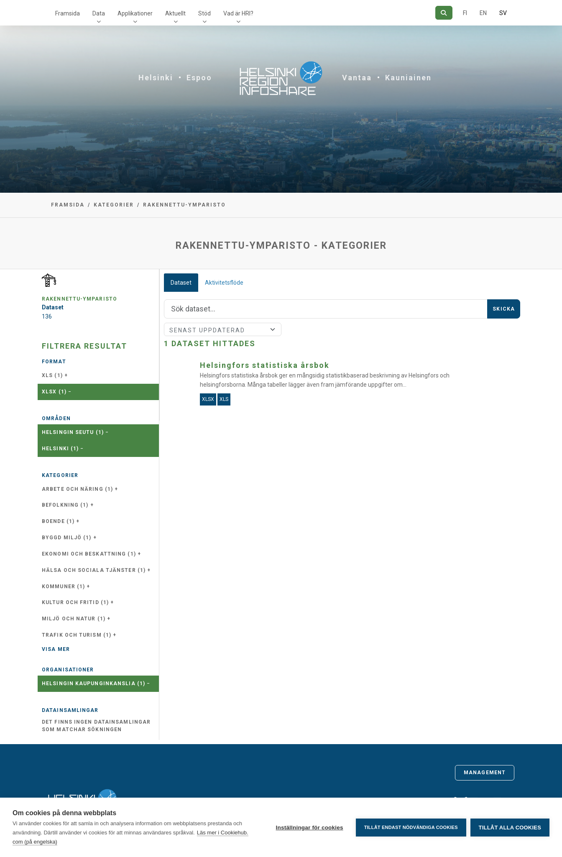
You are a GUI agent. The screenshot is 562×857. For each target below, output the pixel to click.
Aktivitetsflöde (224, 282)
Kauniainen (408, 77)
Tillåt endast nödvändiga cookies (410, 827)
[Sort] (222, 329)
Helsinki (155, 77)
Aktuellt (175, 13)
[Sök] (443, 13)
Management (485, 772)
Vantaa (357, 77)
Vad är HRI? (238, 13)
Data (98, 13)
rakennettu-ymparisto (184, 205)
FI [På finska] (465, 13)
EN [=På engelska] (483, 13)
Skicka (504, 309)
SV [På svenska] (503, 13)
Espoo (199, 77)
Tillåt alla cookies (510, 827)
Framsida (67, 13)
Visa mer (56, 649)
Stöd (204, 13)
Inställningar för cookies (309, 827)
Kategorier (114, 205)
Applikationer (135, 13)
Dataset (181, 282)
